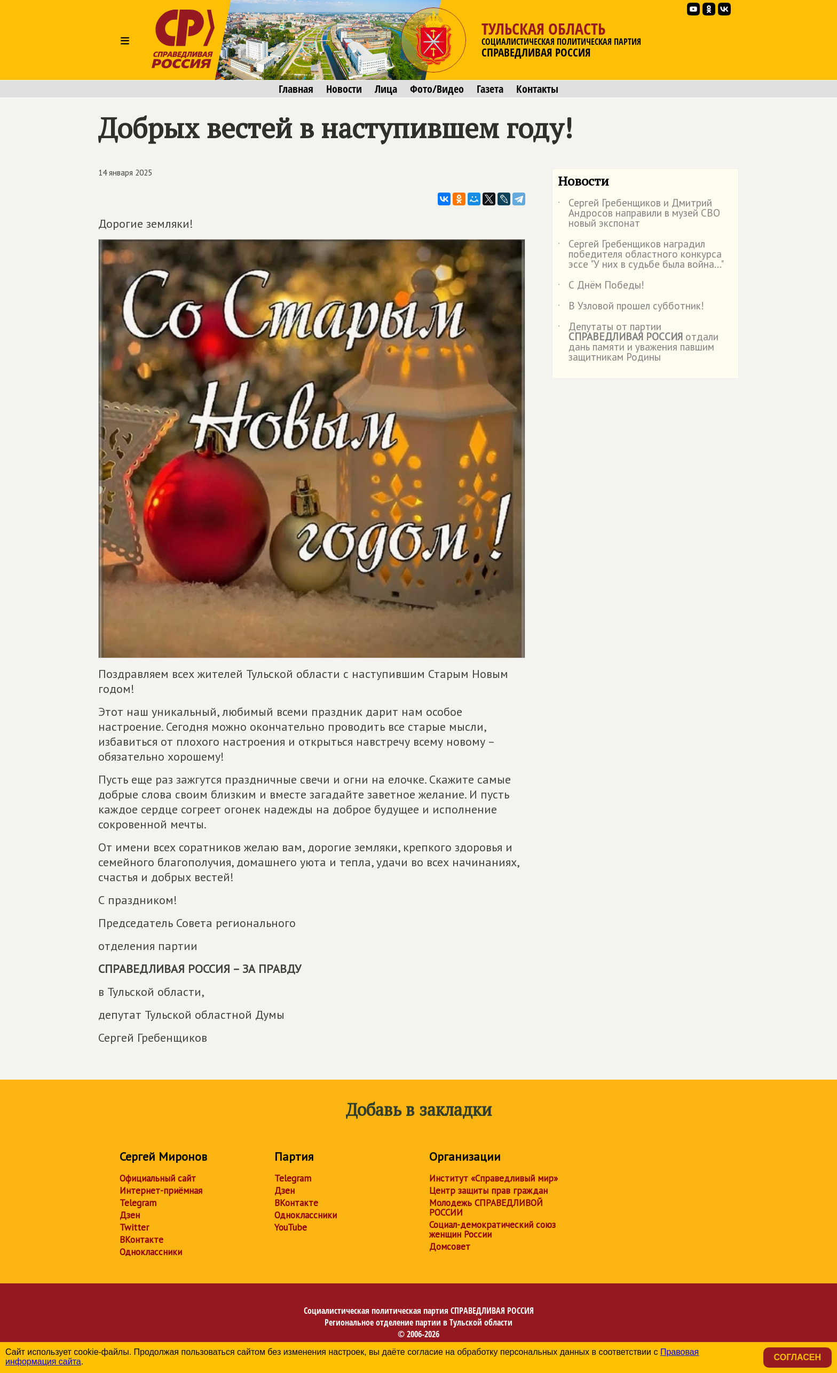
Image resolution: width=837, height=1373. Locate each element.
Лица (386, 89)
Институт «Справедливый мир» (493, 1178)
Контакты (537, 89)
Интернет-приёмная (161, 1190)
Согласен (797, 1357)
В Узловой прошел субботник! (631, 308)
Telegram (138, 1203)
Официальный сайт (158, 1178)
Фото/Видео (437, 89)
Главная (296, 89)
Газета (490, 89)
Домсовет (449, 1246)
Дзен (130, 1215)
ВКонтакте (141, 1239)
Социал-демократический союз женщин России (492, 1229)
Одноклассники (151, 1252)
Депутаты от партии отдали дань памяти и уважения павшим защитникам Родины (638, 342)
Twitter (134, 1227)
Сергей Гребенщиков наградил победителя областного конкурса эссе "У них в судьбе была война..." (641, 254)
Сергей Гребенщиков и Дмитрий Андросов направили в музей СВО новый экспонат (639, 213)
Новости (344, 89)
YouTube (290, 1227)
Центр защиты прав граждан (488, 1190)
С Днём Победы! (601, 287)
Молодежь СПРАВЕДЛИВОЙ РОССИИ (486, 1207)
